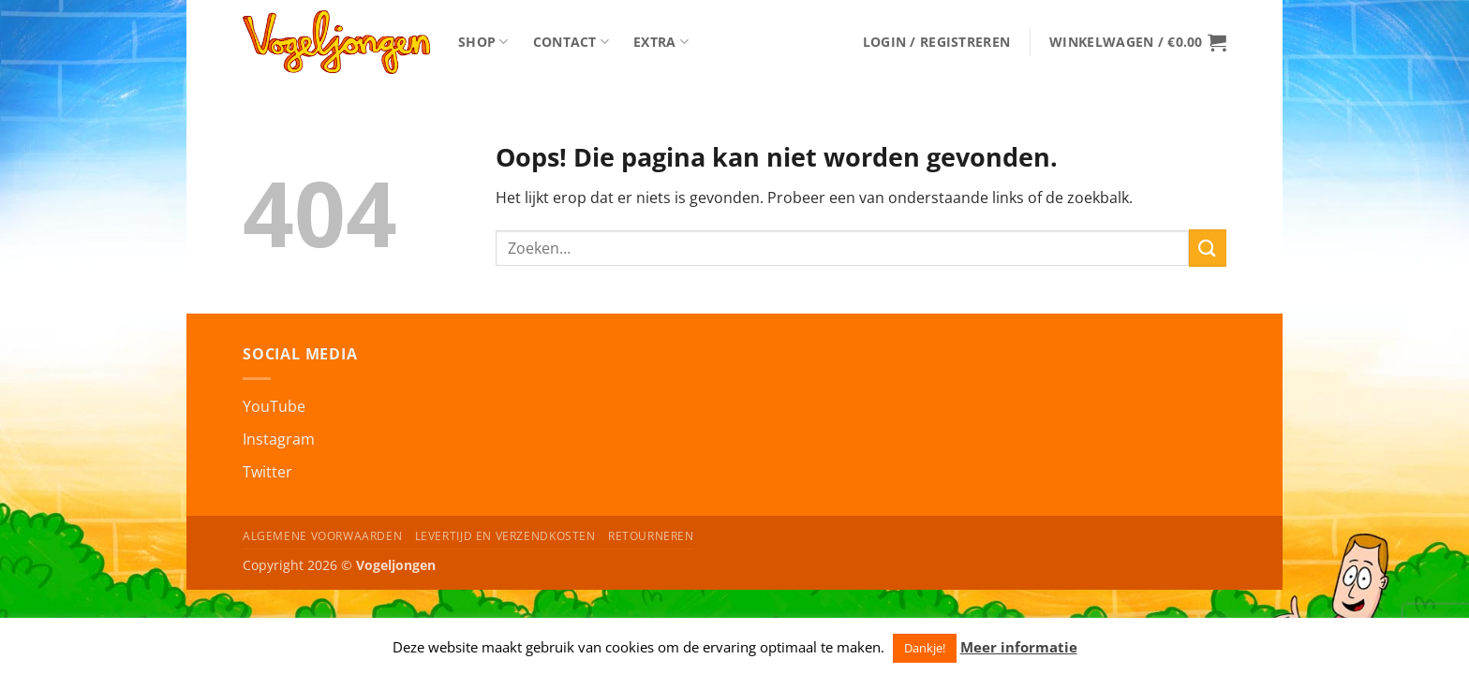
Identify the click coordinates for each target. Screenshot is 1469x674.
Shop (483, 42)
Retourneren (651, 536)
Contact (571, 42)
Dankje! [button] (924, 647)
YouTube (274, 406)
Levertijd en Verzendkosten (505, 536)
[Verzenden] (1207, 247)
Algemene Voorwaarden (322, 536)
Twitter (267, 472)
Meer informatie (1018, 646)
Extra (661, 42)
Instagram (279, 439)
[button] (936, 42)
